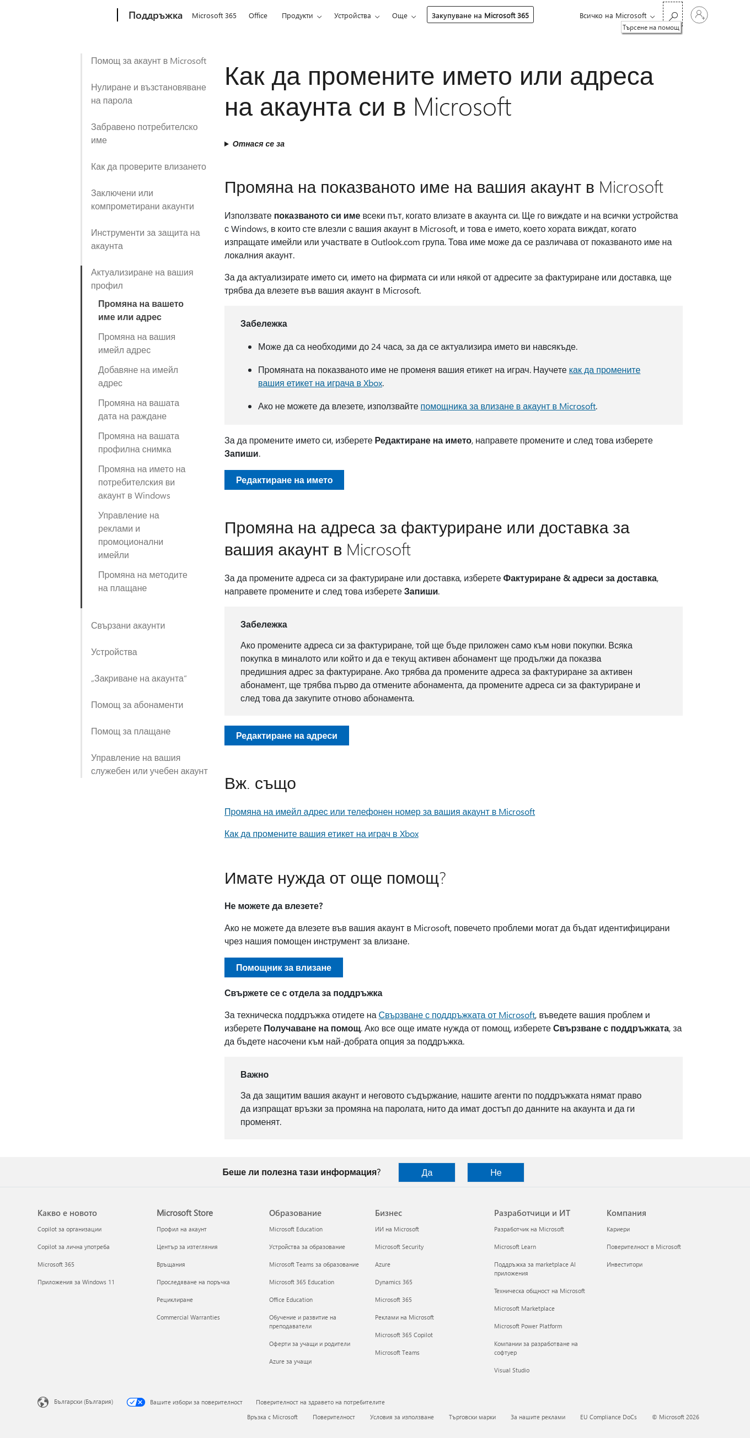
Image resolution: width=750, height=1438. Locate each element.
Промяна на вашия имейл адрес (136, 343)
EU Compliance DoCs (608, 1417)
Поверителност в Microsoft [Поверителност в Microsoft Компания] (644, 1246)
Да (427, 1172)
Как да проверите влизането (148, 166)
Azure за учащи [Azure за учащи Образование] (290, 1361)
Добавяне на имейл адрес (138, 376)
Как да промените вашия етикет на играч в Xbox (321, 833)
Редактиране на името (284, 479)
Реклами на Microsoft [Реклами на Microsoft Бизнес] (404, 1317)
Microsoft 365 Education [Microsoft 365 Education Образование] (301, 1282)
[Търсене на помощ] (673, 14)
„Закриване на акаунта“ (139, 678)
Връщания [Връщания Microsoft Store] (171, 1264)
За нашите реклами (538, 1417)
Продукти (297, 15)
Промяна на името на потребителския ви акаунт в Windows (142, 482)
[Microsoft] (75, 15)
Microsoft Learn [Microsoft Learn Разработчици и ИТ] (515, 1246)
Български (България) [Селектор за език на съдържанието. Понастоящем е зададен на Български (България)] (83, 1401)
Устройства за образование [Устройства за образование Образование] (307, 1246)
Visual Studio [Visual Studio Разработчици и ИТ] (511, 1370)
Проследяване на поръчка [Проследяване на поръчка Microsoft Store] (193, 1282)
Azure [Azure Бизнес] (382, 1264)
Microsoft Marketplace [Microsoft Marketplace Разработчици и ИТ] (524, 1308)
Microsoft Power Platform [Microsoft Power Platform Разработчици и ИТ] (528, 1326)
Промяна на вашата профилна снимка (138, 442)
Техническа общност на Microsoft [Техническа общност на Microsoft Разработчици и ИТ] (539, 1290)
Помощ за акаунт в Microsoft (148, 60)
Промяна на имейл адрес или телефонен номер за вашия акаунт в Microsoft (379, 811)
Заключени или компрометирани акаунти (142, 199)
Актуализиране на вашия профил (142, 278)
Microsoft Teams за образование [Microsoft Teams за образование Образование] (314, 1264)
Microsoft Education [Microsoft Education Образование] (296, 1229)
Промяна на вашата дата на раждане (138, 409)
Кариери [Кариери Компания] (618, 1229)
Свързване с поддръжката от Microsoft (457, 1014)
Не (495, 1172)
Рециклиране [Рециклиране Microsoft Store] (175, 1299)
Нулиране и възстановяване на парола (148, 93)
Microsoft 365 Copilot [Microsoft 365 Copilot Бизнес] (404, 1335)
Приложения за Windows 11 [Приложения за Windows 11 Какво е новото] (76, 1282)
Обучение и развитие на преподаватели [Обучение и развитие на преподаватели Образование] (302, 1321)
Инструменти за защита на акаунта (145, 238)
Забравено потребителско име (144, 133)
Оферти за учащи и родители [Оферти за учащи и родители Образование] (309, 1343)
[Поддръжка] (154, 15)
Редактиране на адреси (287, 735)
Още (400, 15)
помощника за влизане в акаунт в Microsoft (508, 406)
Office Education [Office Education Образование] (291, 1299)
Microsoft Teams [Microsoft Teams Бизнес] (397, 1352)
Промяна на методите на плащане (143, 581)
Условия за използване (402, 1417)
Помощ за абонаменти (137, 704)
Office (258, 15)
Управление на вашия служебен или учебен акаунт (149, 764)
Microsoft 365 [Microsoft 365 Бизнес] (393, 1299)
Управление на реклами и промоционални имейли (130, 534)
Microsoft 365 (214, 15)
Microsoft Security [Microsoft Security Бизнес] (399, 1246)
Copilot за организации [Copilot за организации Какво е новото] (69, 1229)
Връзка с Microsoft (272, 1417)
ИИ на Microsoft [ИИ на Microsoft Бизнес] (397, 1229)
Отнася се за (259, 143)
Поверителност (334, 1417)
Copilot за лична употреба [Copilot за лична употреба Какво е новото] (74, 1246)
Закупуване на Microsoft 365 (480, 15)
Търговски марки (472, 1417)
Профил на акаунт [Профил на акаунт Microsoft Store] (182, 1229)
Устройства (352, 15)
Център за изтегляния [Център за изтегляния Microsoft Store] (187, 1246)
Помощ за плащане (130, 731)
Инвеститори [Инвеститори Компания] (624, 1264)
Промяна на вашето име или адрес (141, 310)
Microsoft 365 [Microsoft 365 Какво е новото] (56, 1264)
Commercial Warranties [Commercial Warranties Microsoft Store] (188, 1317)
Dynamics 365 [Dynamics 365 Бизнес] (394, 1282)
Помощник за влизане (283, 967)
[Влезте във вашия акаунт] (699, 15)
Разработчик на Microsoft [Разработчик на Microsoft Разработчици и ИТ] (529, 1229)
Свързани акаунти (128, 625)
